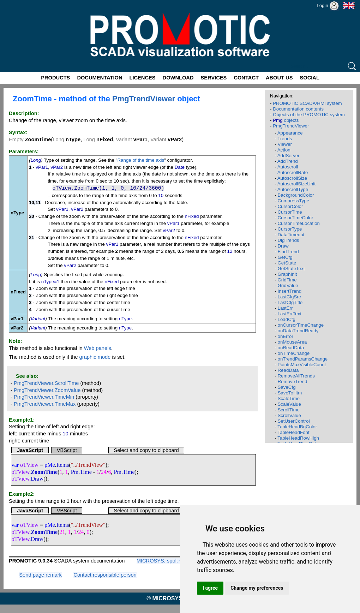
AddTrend (287, 161)
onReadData (290, 347)
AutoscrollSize (292, 178)
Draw (37, 479)
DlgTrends (288, 240)
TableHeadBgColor (297, 426)
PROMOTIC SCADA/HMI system (307, 103)
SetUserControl (293, 421)
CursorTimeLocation (298, 223)
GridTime (286, 279)
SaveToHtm (289, 392)
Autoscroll (287, 166)
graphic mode (95, 357)
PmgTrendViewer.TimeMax (45, 404)
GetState (286, 263)
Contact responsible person (104, 575)
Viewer (284, 144)
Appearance (290, 133)
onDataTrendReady (297, 330)
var (15, 465)
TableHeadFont (293, 432)
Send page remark (40, 575)
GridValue (287, 285)
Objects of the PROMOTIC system (309, 114)
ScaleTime (288, 398)
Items (62, 465)
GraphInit (287, 274)
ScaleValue (289, 404)
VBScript (67, 450)
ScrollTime (288, 409)
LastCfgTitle (289, 302)
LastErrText (289, 313)
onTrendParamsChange (302, 359)
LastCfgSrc (289, 296)
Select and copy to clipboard (146, 450)
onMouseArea (292, 342)
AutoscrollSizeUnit (296, 183)
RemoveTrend (292, 381)
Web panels (97, 348)
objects (286, 120)
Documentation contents (298, 109)
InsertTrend (289, 291)
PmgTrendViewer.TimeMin (44, 397)
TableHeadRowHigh (298, 438)
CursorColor (290, 206)
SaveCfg (286, 387)
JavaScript (30, 450)
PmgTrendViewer (143, 98)
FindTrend (288, 251)
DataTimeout (290, 234)
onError (285, 336)
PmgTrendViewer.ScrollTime (46, 383)
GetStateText (291, 268)
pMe (49, 465)
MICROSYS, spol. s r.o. (164, 561)
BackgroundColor (295, 195)
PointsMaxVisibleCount (301, 364)
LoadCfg (286, 319)
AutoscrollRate (292, 172)
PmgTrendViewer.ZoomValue (47, 390)
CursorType (289, 229)
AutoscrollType (292, 189)
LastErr (285, 308)
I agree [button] (210, 588)
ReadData (288, 370)
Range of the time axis (140, 160)
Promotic (13, 2)
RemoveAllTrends (295, 376)
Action (283, 150)
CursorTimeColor (295, 217)
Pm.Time (81, 472)
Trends (284, 138)
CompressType (293, 200)
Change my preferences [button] (256, 588)
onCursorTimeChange (300, 325)
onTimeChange (293, 353)
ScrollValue (289, 415)
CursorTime (289, 212)
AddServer (288, 155)
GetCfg (284, 257)
